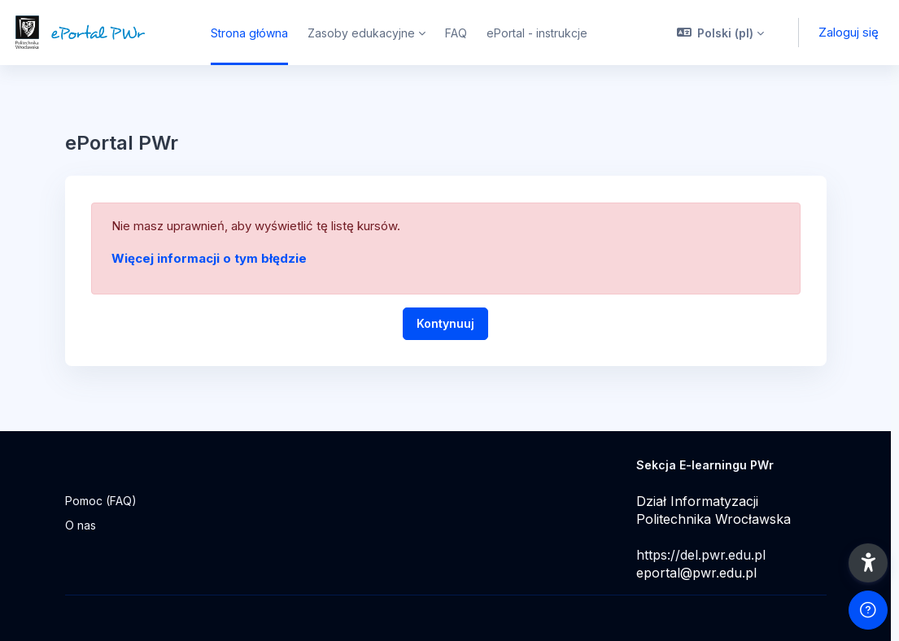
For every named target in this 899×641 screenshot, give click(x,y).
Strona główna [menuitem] (249, 33)
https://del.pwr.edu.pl (701, 555)
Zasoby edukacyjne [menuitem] (361, 33)
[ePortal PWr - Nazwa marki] (95, 32)
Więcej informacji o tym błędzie (209, 258)
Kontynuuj (445, 323)
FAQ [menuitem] (456, 33)
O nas (80, 525)
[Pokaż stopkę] (868, 610)
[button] (721, 32)
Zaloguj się (848, 32)
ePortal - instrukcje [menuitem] (537, 33)
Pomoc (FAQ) (101, 501)
